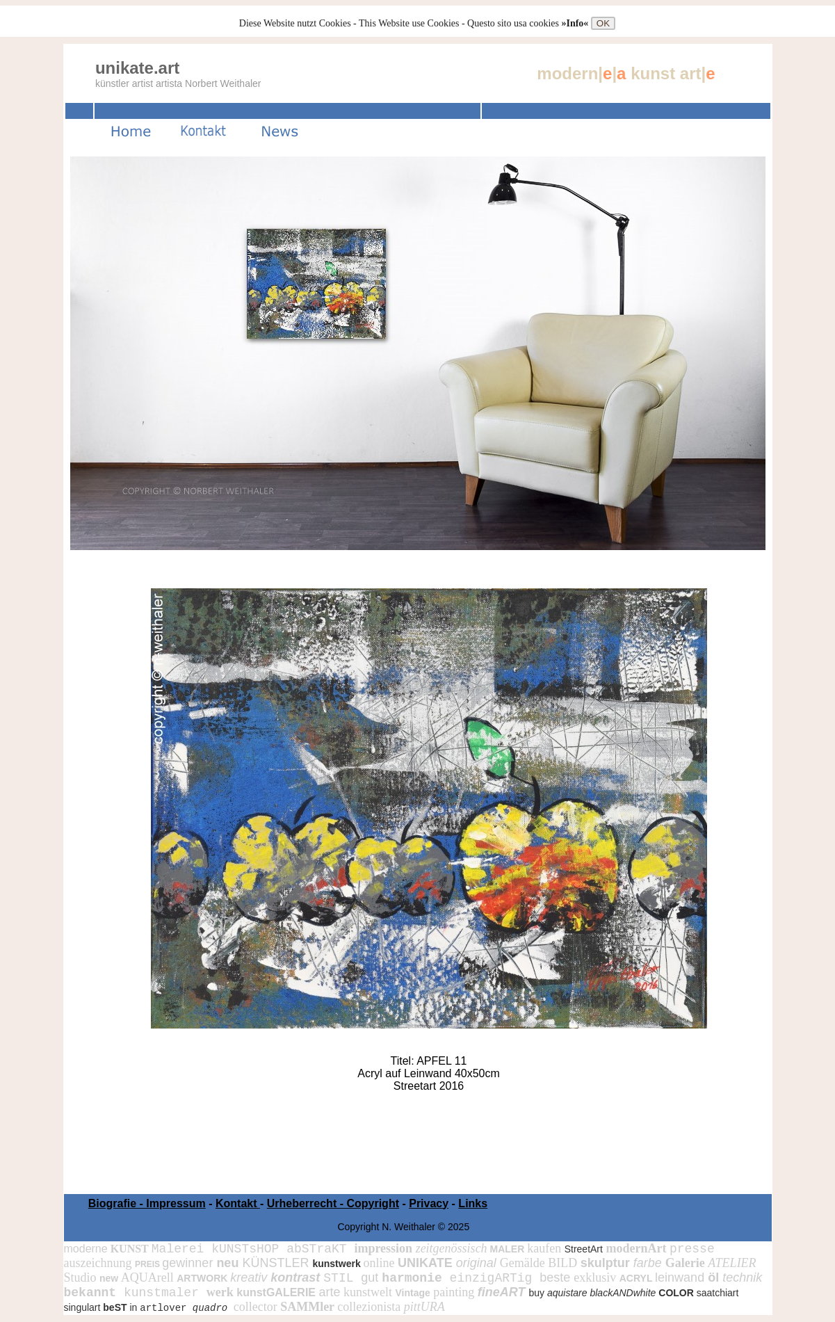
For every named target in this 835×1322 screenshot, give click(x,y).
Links (472, 1203)
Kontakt (238, 1203)
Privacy (428, 1203)
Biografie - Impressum (147, 1203)
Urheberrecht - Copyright (333, 1203)
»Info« (575, 23)
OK (603, 23)
